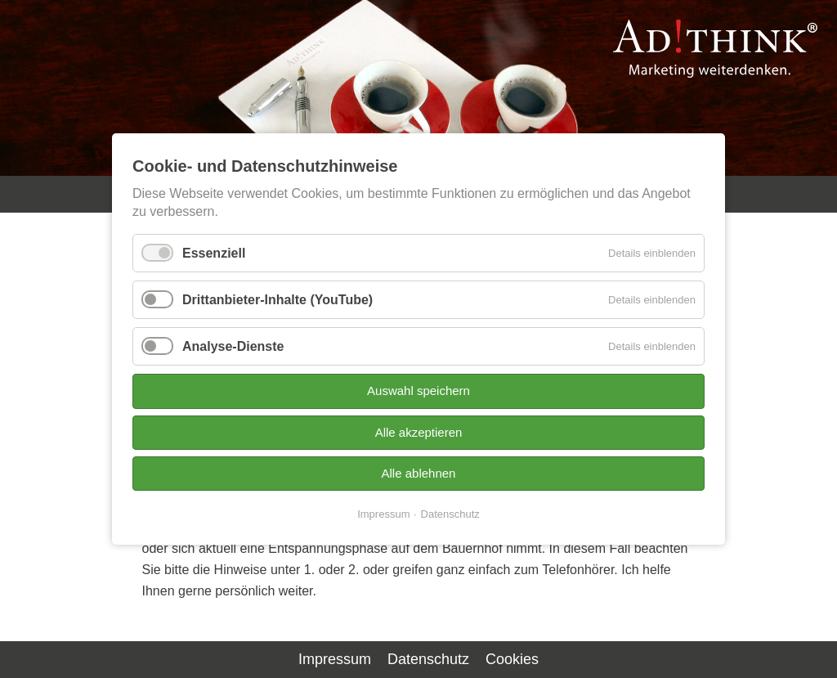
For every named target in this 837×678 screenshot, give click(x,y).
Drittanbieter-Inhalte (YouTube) (277, 300)
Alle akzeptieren (419, 431)
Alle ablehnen (419, 473)
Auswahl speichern (418, 390)
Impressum (383, 514)
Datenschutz (450, 514)
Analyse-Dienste (233, 346)
